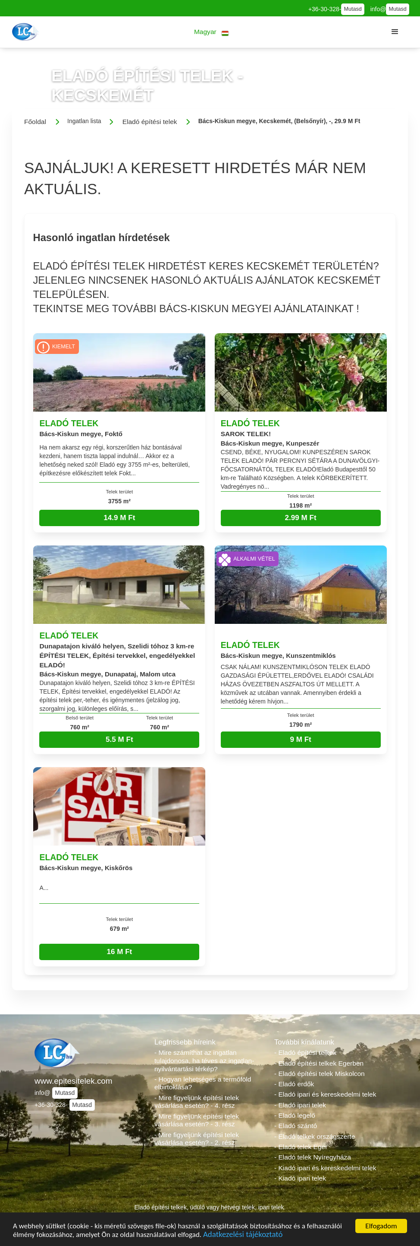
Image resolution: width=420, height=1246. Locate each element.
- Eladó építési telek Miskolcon (319, 1073)
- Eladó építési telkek (305, 1052)
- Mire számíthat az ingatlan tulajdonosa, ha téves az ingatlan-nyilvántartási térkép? (204, 1060)
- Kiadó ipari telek (300, 1178)
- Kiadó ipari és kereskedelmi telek (325, 1168)
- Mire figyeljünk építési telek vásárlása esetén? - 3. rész (196, 1120)
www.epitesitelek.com (73, 1080)
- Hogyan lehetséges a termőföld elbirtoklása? (202, 1083)
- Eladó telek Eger (300, 1146)
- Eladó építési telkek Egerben (319, 1063)
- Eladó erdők (294, 1084)
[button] (211, 32)
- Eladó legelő (294, 1115)
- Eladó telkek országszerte (314, 1136)
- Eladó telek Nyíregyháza (312, 1157)
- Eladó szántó (295, 1125)
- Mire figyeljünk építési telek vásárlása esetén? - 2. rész (196, 1139)
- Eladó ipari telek (300, 1105)
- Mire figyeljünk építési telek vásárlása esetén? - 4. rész (196, 1102)
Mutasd (352, 9)
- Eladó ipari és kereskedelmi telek (325, 1094)
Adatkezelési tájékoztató (242, 1236)
